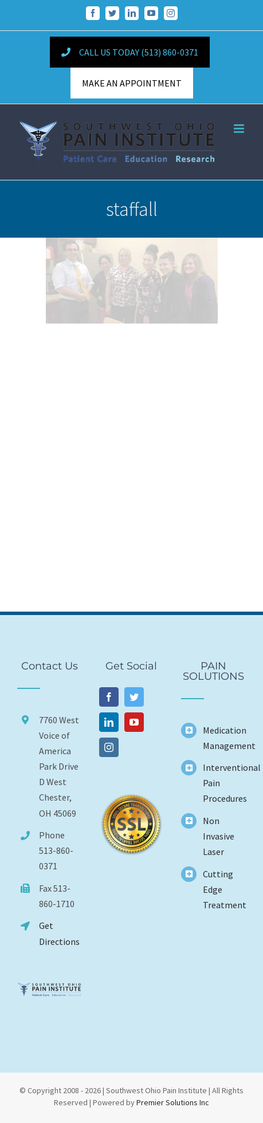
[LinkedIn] (109, 722)
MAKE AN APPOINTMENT (132, 83)
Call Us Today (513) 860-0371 (129, 52)
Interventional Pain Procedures (224, 783)
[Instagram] (109, 747)
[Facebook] (109, 697)
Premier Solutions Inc (172, 1102)
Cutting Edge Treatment (224, 889)
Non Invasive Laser (218, 836)
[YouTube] (134, 722)
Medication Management (224, 737)
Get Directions (59, 933)
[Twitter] (134, 697)
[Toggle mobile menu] (240, 129)
